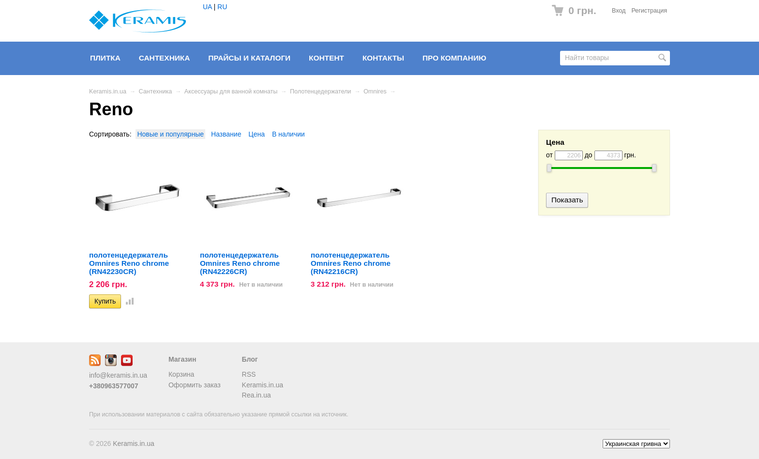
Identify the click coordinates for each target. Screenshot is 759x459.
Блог (250, 359)
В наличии (288, 134)
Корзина (181, 374)
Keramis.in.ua (107, 91)
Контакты (383, 58)
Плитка (105, 58)
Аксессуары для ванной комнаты (231, 91)
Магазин (182, 359)
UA (207, 7)
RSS (249, 374)
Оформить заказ (194, 385)
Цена (256, 134)
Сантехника (164, 58)
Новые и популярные (170, 134)
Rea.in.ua (256, 395)
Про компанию (454, 58)
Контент (326, 58)
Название (226, 134)
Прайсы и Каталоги (249, 58)
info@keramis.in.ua (118, 375)
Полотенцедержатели (320, 91)
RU (222, 7)
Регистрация (649, 10)
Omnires (375, 91)
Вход (619, 10)
